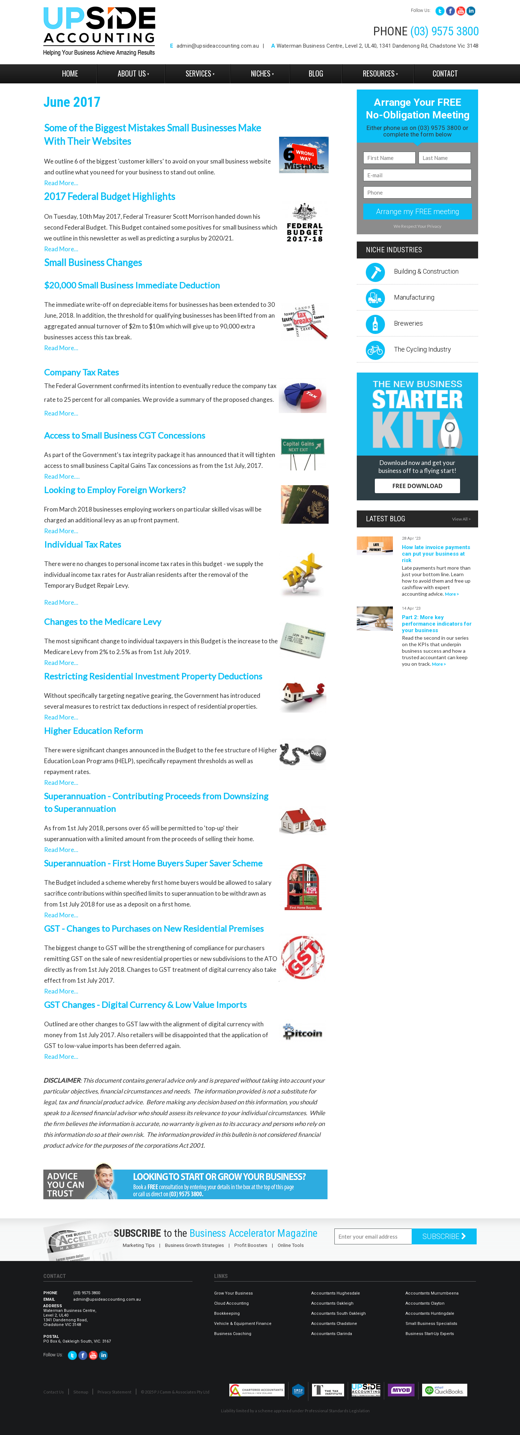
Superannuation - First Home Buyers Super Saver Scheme (153, 863)
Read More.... (62, 476)
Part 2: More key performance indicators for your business (437, 624)
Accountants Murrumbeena (432, 1293)
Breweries (408, 323)
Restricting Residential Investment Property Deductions (153, 676)
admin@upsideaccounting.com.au (218, 46)
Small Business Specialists (431, 1323)
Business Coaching (232, 1333)
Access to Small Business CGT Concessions (124, 435)
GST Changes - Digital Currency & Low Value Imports (145, 1004)
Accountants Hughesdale (335, 1293)
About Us (132, 73)
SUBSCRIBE (444, 1236)
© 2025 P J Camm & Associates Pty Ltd (175, 1392)
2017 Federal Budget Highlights (109, 196)
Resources (379, 73)
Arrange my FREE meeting (417, 211)
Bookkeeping (227, 1313)
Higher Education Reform (95, 730)
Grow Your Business (233, 1293)
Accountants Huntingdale (430, 1313)
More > (452, 594)
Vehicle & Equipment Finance (243, 1323)
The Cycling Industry (422, 349)
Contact (445, 73)
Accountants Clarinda (331, 1333)
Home (70, 73)
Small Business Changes (93, 262)
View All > (461, 519)
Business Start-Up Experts (430, 1333)
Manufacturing (414, 297)
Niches (260, 73)
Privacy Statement (114, 1392)
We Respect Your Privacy (417, 226)
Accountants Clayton (425, 1303)
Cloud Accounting (231, 1303)
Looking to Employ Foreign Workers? (115, 489)
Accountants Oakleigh (332, 1303)
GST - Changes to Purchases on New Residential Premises (154, 928)
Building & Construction (426, 271)
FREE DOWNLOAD (417, 486)
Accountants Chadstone (334, 1323)
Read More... (61, 183)
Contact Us (53, 1392)
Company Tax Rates (81, 372)
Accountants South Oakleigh (338, 1313)
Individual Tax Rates (82, 544)
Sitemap (80, 1392)
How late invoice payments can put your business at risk (436, 554)
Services (198, 73)
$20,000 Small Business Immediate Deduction (132, 285)
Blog (316, 73)
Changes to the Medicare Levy (102, 621)
